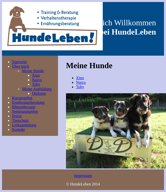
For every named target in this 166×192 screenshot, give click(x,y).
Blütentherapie (24, 107)
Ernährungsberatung (28, 102)
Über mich (20, 66)
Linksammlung (24, 125)
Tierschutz (20, 120)
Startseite (19, 62)
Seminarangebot (25, 111)
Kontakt (18, 129)
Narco (37, 80)
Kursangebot (22, 98)
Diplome (39, 93)
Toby (36, 84)
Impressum (83, 175)
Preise (17, 116)
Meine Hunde (33, 71)
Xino (36, 75)
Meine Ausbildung (37, 89)
